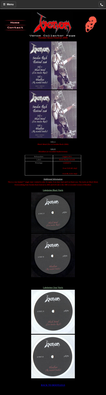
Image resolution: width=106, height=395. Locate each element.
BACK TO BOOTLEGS (53, 385)
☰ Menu (8, 4)
